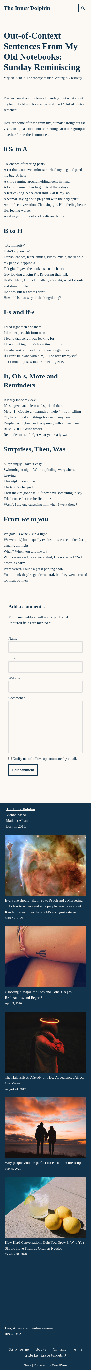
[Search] (83, 8)
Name (12, 638)
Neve (27, 1365)
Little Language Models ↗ (45, 1355)
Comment (16, 698)
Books (41, 1349)
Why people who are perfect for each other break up (43, 1163)
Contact (59, 1349)
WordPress (60, 1365)
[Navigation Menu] (73, 8)
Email (12, 658)
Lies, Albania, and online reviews (29, 1328)
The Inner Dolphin (20, 809)
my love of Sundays (45, 98)
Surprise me (19, 1349)
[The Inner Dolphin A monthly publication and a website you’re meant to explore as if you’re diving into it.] (28, 8)
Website (14, 678)
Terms (77, 1349)
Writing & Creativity (68, 78)
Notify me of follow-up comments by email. (45, 759)
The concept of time (40, 78)
